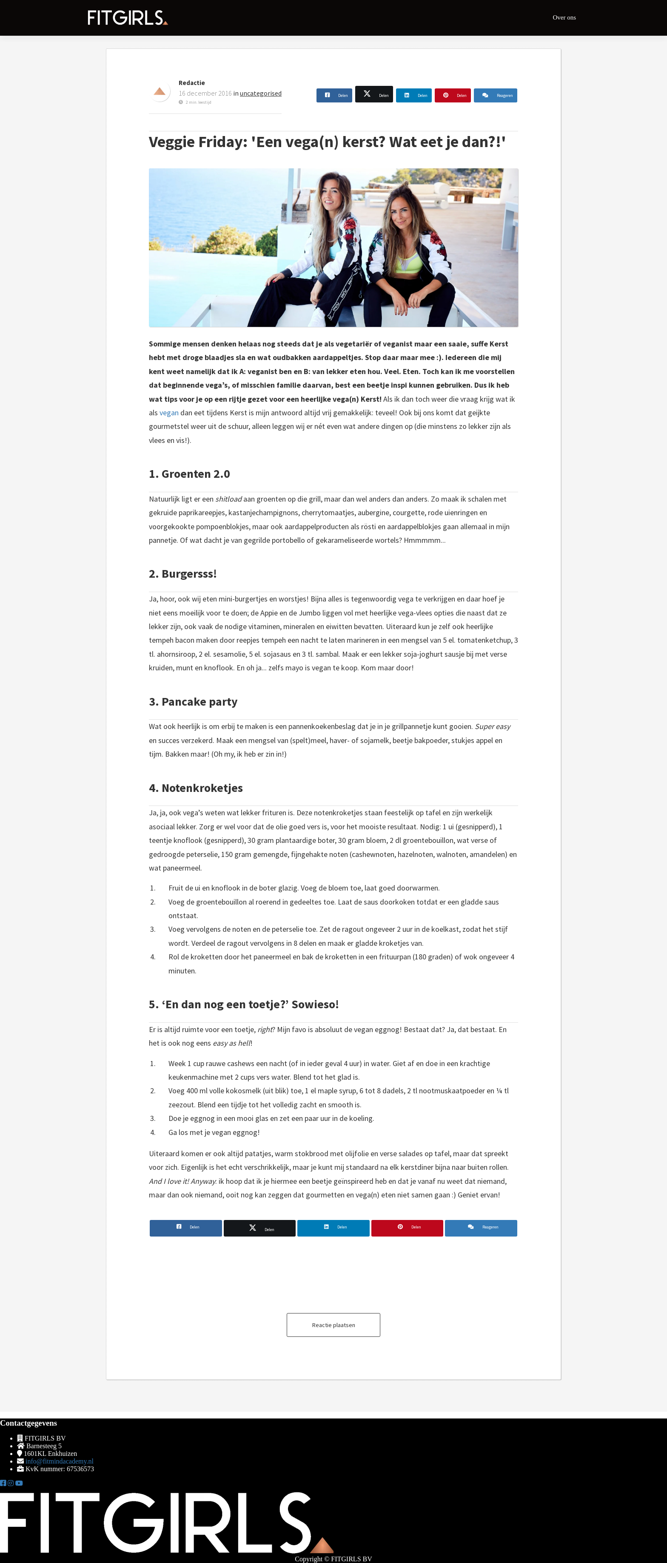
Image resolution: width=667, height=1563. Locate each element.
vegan (169, 412)
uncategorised (261, 93)
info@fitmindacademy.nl (60, 1461)
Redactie (192, 83)
